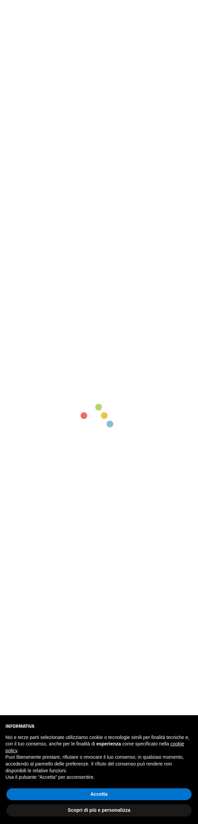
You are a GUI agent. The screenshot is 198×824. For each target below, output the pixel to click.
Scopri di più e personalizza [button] (99, 810)
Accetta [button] (99, 794)
